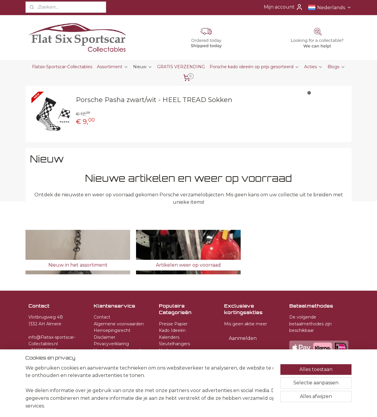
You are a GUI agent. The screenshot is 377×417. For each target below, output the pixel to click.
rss (188, 406)
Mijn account (283, 7)
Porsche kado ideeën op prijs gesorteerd (254, 66)
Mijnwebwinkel (262, 406)
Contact (102, 317)
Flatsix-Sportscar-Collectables (62, 66)
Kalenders (169, 337)
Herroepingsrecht (112, 330)
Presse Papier (173, 324)
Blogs (336, 66)
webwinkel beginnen (210, 406)
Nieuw (142, 66)
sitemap (177, 406)
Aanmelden (243, 338)
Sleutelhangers (174, 343)
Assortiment (112, 66)
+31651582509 (42, 350)
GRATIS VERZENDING (181, 66)
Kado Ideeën (172, 330)
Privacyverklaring (111, 343)
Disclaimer (104, 337)
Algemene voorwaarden (119, 324)
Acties (313, 66)
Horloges (168, 350)
